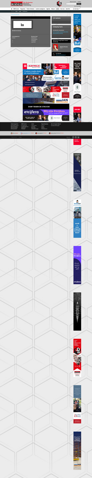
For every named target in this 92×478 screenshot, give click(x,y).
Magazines (22, 8)
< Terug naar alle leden (15, 14)
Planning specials (14, 128)
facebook (73, 137)
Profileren (79, 1)
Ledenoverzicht (33, 125)
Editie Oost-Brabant (14, 126)
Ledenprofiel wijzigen (34, 128)
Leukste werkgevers (40, 8)
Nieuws (53, 8)
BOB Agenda (23, 127)
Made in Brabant (30, 8)
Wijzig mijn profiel (73, 1)
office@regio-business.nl (61, 54)
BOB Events (16, 8)
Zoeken (79, 3)
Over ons (62, 8)
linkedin (78, 137)
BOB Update (33, 127)
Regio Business (21, 3)
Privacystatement (44, 128)
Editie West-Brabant (14, 127)
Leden (57, 8)
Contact (42, 126)
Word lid (68, 8)
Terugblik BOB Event (24, 126)
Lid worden (33, 126)
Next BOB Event (24, 125)
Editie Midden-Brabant (14, 125)
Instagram (76, 137)
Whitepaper (23, 128)
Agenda (48, 8)
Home (12, 9)
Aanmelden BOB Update (55, 125)
